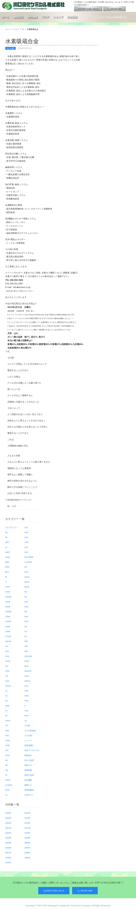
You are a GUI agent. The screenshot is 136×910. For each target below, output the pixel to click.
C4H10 (8, 621)
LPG (26, 552)
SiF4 (26, 666)
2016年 (8, 857)
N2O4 (26, 581)
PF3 (26, 641)
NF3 (26, 601)
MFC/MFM (28, 557)
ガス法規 (28, 735)
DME (7, 705)
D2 (6, 700)
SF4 (26, 646)
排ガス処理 (29, 760)
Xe (25, 720)
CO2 (7, 681)
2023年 (8, 823)
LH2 (26, 527)
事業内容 (19, 17)
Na (25, 591)
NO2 (26, 616)
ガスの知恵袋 (30, 730)
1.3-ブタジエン (11, 527)
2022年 (8, 827)
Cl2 (6, 666)
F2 (6, 710)
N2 (25, 567)
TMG (26, 695)
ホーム (6, 17)
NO (25, 611)
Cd (6, 646)
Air (6, 532)
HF (6, 765)
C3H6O (8, 611)
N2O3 (26, 577)
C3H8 (7, 616)
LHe (26, 532)
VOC (26, 710)
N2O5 (26, 586)
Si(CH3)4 (28, 656)
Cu (6, 695)
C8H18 (8, 641)
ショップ (58, 17)
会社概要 (33, 17)
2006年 (27, 852)
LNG (26, 542)
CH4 (7, 656)
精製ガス (28, 785)
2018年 (8, 847)
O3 (25, 631)
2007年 (27, 847)
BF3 (7, 572)
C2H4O (8, 596)
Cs (6, 690)
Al (6, 537)
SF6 (26, 651)
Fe (6, 715)
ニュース (28, 740)
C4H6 (7, 626)
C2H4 (7, 591)
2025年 (8, 813)
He (6, 760)
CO (6, 676)
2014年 (27, 813)
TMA (26, 690)
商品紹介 (28, 755)
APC (7, 542)
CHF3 (7, 661)
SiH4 (26, 676)
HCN (7, 755)
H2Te (7, 745)
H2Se (7, 740)
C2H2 (7, 586)
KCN (7, 790)
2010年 (27, 832)
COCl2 (8, 685)
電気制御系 (29, 790)
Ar (6, 547)
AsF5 (7, 552)
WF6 (26, 715)
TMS (26, 700)
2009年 (27, 837)
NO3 (26, 621)
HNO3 (7, 780)
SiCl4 (26, 661)
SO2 (26, 685)
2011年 (27, 827)
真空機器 (28, 780)
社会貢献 (72, 17)
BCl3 (7, 567)
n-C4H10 (28, 562)
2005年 (27, 857)
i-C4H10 (8, 785)
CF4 (7, 651)
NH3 (26, 606)
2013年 (27, 817)
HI (6, 775)
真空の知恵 (29, 775)
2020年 (8, 837)
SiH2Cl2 (27, 671)
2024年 (8, 817)
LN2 (26, 537)
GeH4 (7, 720)
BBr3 (7, 562)
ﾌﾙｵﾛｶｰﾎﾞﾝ (28, 794)
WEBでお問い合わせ (88, 8)
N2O (26, 572)
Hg (6, 770)
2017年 (8, 852)
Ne (25, 596)
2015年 (8, 862)
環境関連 (28, 770)
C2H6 (7, 601)
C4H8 (7, 631)
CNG (7, 671)
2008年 (27, 842)
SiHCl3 (27, 681)
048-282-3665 (114, 8)
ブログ (45, 17)
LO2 (26, 547)
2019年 (8, 842)
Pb (25, 636)
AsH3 (7, 557)
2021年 (8, 832)
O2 (25, 626)
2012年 (27, 823)
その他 (27, 725)
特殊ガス (28, 765)
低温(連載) (28, 745)
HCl (6, 750)
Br (6, 577)
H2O (7, 730)
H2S (7, 735)
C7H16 (8, 636)
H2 (23, 29)
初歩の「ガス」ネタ (32, 750)
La (6, 794)
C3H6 (7, 606)
